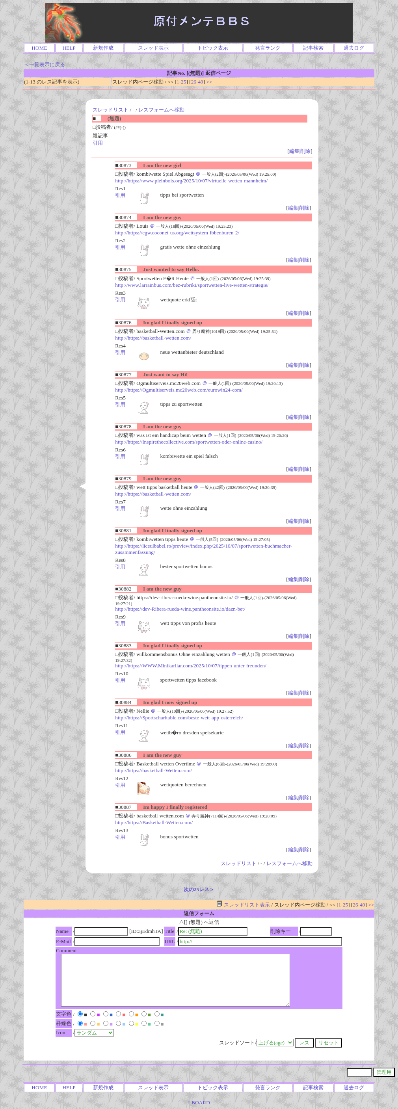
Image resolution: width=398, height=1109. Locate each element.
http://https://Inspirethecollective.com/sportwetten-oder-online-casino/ (188, 442)
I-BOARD (199, 1102)
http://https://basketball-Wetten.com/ (153, 770)
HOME (39, 48)
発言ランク (268, 48)
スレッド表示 (153, 48)
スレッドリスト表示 (243, 905)
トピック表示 (212, 48)
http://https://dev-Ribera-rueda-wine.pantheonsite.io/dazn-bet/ (180, 609)
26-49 (197, 82)
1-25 (181, 82)
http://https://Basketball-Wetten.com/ (154, 822)
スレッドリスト (110, 110)
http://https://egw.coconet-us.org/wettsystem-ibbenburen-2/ (177, 233)
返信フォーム (199, 913)
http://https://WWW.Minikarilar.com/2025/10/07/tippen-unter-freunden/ (190, 666)
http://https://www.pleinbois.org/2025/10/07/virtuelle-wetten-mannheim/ (191, 181)
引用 (98, 143)
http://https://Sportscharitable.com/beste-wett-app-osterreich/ (179, 718)
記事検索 (313, 48)
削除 (305, 151)
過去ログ (354, 48)
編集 (294, 151)
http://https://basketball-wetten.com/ (153, 338)
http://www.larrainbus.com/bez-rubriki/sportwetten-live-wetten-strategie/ (191, 285)
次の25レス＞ (199, 889)
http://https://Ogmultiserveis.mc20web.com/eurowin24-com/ (179, 390)
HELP (68, 48)
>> (209, 82)
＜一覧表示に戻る (44, 64)
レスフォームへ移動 (161, 110)
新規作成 (103, 48)
